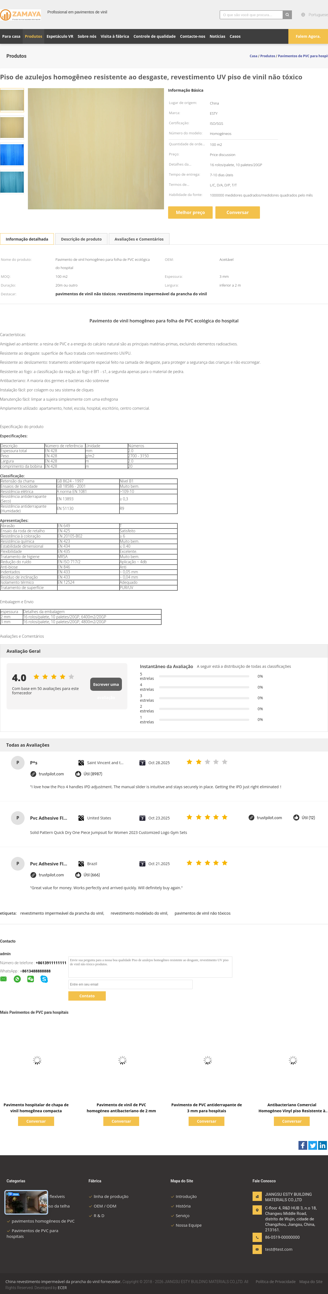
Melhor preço (190, 212)
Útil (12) (308, 818)
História (181, 1206)
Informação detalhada (27, 239)
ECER (62, 1287)
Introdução (184, 1196)
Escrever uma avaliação (106, 686)
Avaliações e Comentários (139, 239)
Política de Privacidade (275, 1281)
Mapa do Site (311, 1281)
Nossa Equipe (186, 1225)
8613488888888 (36, 971)
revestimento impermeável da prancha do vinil (61, 913)
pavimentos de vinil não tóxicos (202, 913)
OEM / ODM (102, 1206)
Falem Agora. (308, 36)
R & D (96, 1215)
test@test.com (278, 1249)
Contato (87, 995)
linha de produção (108, 1196)
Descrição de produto (81, 239)
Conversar (238, 212)
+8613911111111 (51, 962)
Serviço (180, 1215)
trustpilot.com (51, 774)
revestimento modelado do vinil (139, 913)
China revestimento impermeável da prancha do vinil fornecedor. (63, 1281)
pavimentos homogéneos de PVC (41, 1221)
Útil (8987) (93, 774)
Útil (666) (92, 875)
